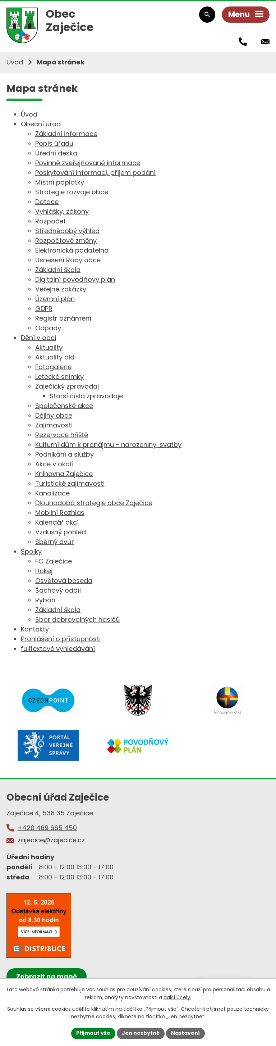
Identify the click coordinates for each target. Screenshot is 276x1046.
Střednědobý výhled (67, 230)
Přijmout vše (93, 1033)
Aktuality (49, 347)
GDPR (43, 308)
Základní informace (66, 133)
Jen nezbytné (141, 1033)
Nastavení (185, 1033)
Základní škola (57, 269)
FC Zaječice (53, 561)
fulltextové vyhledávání (58, 648)
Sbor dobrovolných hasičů (77, 619)
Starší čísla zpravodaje (86, 395)
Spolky (31, 551)
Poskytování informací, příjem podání (95, 172)
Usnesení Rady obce (68, 259)
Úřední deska (56, 153)
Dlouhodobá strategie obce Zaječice (93, 502)
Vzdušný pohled (60, 531)
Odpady (48, 327)
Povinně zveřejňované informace (87, 162)
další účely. (177, 997)
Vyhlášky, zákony (62, 211)
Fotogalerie (53, 366)
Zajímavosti (54, 425)
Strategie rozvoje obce (71, 191)
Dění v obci (38, 337)
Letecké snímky (59, 376)
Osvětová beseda (63, 580)
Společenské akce (64, 405)
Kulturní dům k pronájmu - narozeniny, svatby (108, 444)
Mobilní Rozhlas (59, 512)
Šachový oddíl (58, 590)
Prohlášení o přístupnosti (61, 638)
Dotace (47, 201)
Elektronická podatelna (72, 250)
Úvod (14, 62)
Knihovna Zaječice (64, 473)
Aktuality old (54, 357)
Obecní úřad (41, 123)
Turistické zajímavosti (70, 483)
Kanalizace (52, 493)
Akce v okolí (54, 463)
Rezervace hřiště (61, 434)
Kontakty (35, 629)
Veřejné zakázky (60, 289)
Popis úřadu (54, 143)
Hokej (43, 570)
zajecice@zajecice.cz (51, 840)
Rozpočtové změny (66, 240)
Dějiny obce (53, 415)
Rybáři (45, 600)
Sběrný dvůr (54, 541)
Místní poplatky (59, 182)
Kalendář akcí (57, 522)
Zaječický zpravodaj (67, 386)
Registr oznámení (63, 318)
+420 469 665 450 (47, 827)
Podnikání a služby (64, 454)
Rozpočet (50, 221)
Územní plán (55, 298)
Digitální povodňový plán (75, 279)
